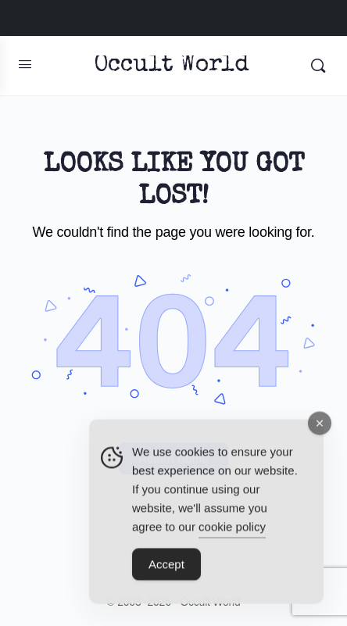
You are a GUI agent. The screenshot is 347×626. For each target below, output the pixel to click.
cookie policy (232, 532)
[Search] (318, 65)
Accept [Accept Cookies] (166, 570)
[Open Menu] (25, 64)
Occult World (171, 66)
